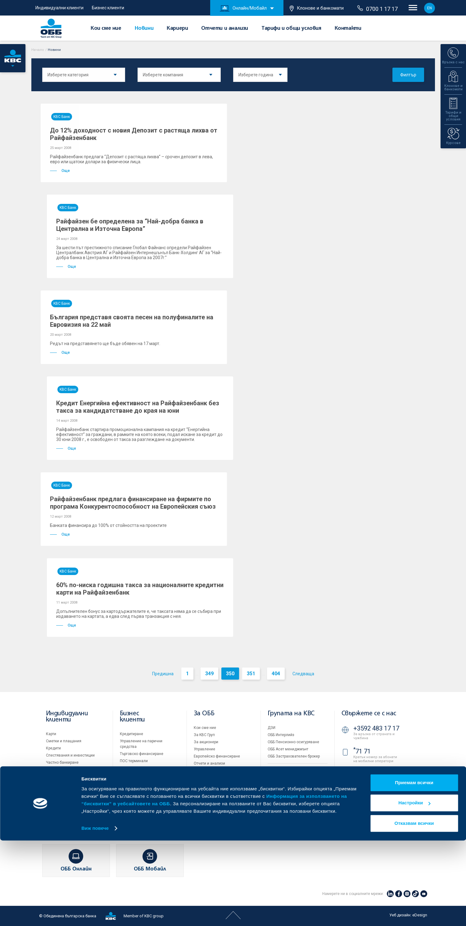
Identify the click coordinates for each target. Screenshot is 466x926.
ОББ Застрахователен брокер (294, 756)
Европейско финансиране (217, 756)
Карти (51, 734)
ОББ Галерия (205, 785)
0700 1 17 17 (377, 8)
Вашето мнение (208, 806)
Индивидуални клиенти (59, 7)
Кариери (177, 28)
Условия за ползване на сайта (295, 783)
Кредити (53, 748)
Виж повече (95, 913)
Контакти (348, 28)
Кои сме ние (106, 28)
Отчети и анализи (224, 28)
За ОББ (204, 714)
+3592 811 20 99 (376, 790)
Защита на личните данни (291, 798)
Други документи (209, 777)
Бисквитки (277, 791)
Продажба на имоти (285, 770)
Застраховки (57, 769)
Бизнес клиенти (108, 7)
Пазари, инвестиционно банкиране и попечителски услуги (144, 773)
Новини (144, 28)
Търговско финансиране (141, 754)
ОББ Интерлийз (281, 735)
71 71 (362, 751)
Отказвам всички (414, 908)
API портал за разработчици (292, 812)
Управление (204, 749)
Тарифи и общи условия (291, 28)
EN (429, 8)
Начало (37, 50)
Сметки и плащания (63, 741)
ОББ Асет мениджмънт (288, 749)
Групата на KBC (291, 714)
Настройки (414, 888)
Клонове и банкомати (317, 8)
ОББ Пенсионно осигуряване (293, 742)
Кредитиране (131, 734)
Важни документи (284, 805)
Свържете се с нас (369, 714)
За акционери (206, 742)
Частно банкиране (62, 762)
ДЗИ (271, 728)
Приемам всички (414, 868)
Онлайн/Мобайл (243, 8)
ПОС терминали (134, 761)
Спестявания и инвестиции (70, 755)
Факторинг (129, 786)
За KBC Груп (204, 735)
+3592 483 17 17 (376, 728)
